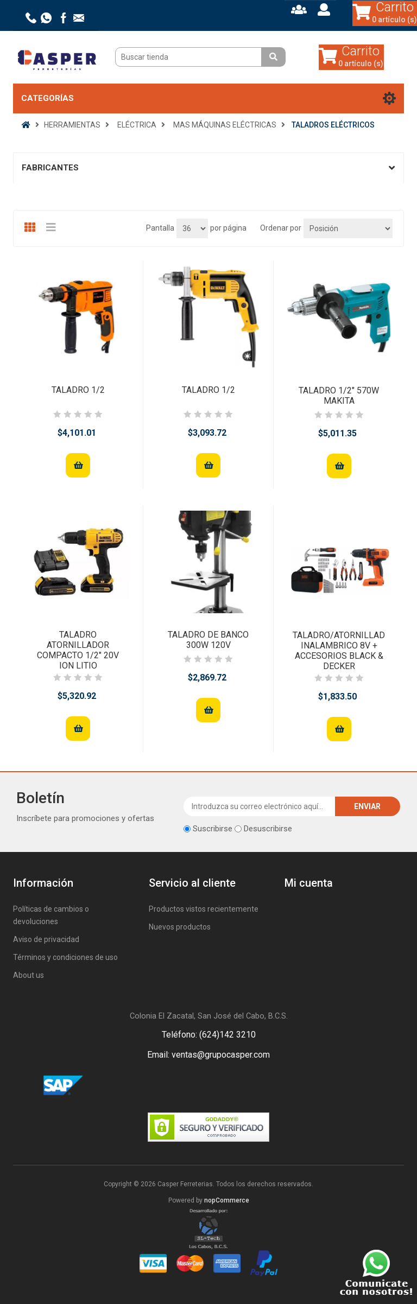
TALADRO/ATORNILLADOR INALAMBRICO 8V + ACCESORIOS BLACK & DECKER (339, 651)
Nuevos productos (180, 927)
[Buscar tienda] (189, 57)
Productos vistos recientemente (203, 909)
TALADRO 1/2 (78, 390)
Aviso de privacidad (46, 939)
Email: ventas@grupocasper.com (208, 1054)
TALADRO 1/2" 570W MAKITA (339, 395)
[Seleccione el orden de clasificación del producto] (348, 228)
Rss (221, 1086)
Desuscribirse (268, 829)
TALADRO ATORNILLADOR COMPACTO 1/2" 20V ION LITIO (78, 650)
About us (28, 975)
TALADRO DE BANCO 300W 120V (208, 639)
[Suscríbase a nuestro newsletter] (260, 806)
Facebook (195, 1086)
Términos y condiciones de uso (65, 957)
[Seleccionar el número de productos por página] (192, 228)
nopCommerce (226, 1200)
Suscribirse (212, 829)
